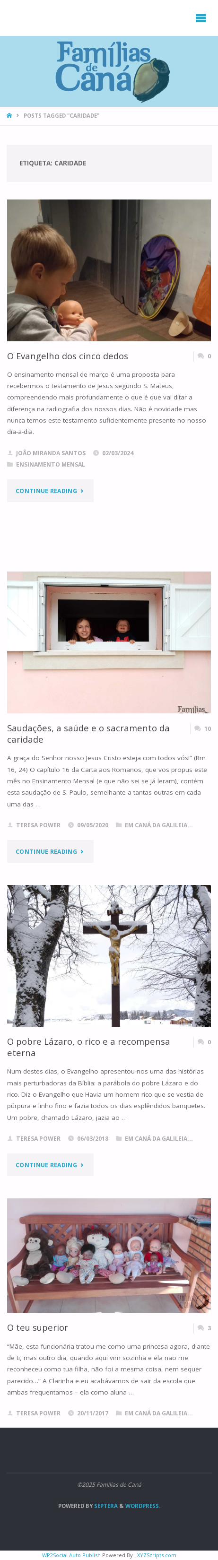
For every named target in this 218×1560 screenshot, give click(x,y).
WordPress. (142, 1505)
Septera (105, 1505)
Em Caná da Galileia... (159, 825)
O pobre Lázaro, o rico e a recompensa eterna (88, 1046)
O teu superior (37, 1327)
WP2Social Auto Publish (71, 1555)
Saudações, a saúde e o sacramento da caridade (88, 733)
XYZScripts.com (156, 1555)
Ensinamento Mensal (50, 464)
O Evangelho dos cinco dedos (67, 356)
